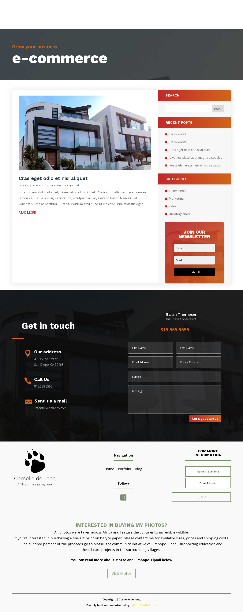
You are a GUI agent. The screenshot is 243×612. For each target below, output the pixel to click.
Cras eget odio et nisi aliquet (53, 178)
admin (25, 185)
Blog (138, 469)
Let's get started (205, 419)
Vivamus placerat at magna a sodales (196, 157)
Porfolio (124, 469)
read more (27, 212)
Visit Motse (121, 573)
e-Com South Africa (143, 605)
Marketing (176, 198)
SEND (203, 497)
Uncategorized (70, 185)
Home (109, 469)
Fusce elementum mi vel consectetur (195, 165)
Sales (172, 206)
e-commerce (54, 185)
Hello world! (178, 134)
